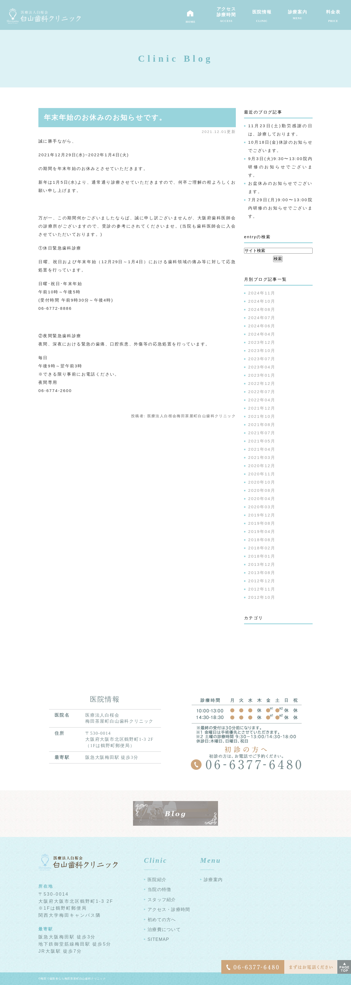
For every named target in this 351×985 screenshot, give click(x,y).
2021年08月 (261, 424)
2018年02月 (261, 548)
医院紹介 (157, 879)
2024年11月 (261, 293)
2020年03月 (261, 506)
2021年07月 (261, 432)
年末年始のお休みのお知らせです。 (105, 117)
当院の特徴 (159, 889)
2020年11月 (261, 474)
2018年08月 (261, 539)
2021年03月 (261, 457)
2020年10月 (261, 482)
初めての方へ (162, 919)
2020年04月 (261, 498)
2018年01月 (261, 556)
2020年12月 (261, 465)
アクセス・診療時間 (169, 909)
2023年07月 (261, 358)
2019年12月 (261, 515)
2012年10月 (261, 597)
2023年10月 (261, 350)
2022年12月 (261, 383)
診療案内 (213, 879)
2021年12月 (261, 408)
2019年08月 (261, 523)
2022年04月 (261, 400)
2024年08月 (261, 309)
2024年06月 (261, 325)
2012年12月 (261, 580)
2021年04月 (261, 449)
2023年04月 (261, 367)
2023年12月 (261, 342)
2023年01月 (261, 375)
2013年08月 (261, 572)
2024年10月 (261, 301)
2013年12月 (261, 564)
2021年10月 (261, 416)
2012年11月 (261, 589)
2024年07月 (261, 317)
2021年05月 (261, 441)
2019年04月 (261, 531)
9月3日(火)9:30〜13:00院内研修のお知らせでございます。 (280, 166)
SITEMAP (158, 939)
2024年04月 (261, 334)
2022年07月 (261, 391)
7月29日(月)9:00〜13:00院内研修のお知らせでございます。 (280, 207)
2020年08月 (261, 490)
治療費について (164, 929)
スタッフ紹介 (162, 899)
